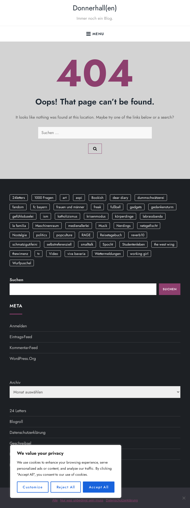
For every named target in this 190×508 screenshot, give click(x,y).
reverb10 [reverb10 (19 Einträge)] (137, 234)
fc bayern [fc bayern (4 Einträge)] (40, 206)
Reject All (66, 487)
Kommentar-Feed (24, 348)
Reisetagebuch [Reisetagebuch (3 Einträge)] (111, 234)
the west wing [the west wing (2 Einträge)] (164, 244)
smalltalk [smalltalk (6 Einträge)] (87, 244)
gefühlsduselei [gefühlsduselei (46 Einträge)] (23, 216)
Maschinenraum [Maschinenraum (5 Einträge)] (47, 225)
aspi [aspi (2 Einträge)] (79, 197)
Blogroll (16, 421)
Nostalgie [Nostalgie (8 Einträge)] (19, 234)
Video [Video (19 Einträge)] (53, 253)
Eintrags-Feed (21, 337)
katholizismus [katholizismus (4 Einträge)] (67, 216)
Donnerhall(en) (95, 8)
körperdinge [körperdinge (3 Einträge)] (124, 216)
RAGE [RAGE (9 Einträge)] (86, 234)
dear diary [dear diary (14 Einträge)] (120, 197)
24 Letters (18, 411)
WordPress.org (23, 358)
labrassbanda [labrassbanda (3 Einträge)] (153, 216)
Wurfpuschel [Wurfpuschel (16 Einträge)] (21, 262)
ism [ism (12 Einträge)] (45, 216)
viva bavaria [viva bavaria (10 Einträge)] (76, 253)
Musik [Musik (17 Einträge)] (103, 225)
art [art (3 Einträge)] (64, 197)
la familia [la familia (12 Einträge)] (19, 225)
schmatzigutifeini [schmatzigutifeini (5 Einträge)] (24, 244)
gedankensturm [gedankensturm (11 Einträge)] (162, 206)
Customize (33, 487)
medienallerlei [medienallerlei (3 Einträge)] (78, 225)
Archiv (15, 382)
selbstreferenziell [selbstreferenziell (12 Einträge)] (59, 244)
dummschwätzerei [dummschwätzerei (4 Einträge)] (150, 197)
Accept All (99, 487)
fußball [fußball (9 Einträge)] (115, 206)
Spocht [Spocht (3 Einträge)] (108, 244)
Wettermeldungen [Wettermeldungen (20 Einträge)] (108, 253)
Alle (55, 500)
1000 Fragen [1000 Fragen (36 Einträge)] (43, 197)
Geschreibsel (20, 443)
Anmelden (18, 326)
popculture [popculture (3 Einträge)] (64, 234)
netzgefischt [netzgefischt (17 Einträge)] (148, 225)
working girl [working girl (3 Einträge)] (139, 253)
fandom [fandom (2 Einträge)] (18, 206)
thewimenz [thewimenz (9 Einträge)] (20, 253)
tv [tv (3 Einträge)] (38, 253)
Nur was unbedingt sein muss (81, 500)
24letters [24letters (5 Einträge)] (18, 197)
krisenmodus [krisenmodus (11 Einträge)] (96, 216)
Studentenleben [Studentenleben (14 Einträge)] (133, 244)
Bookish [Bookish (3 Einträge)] (97, 197)
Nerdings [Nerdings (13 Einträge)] (123, 225)
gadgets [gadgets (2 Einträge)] (136, 206)
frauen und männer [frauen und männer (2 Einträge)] (70, 206)
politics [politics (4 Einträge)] (41, 234)
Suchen (16, 280)
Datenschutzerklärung (27, 432)
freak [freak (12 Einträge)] (97, 206)
